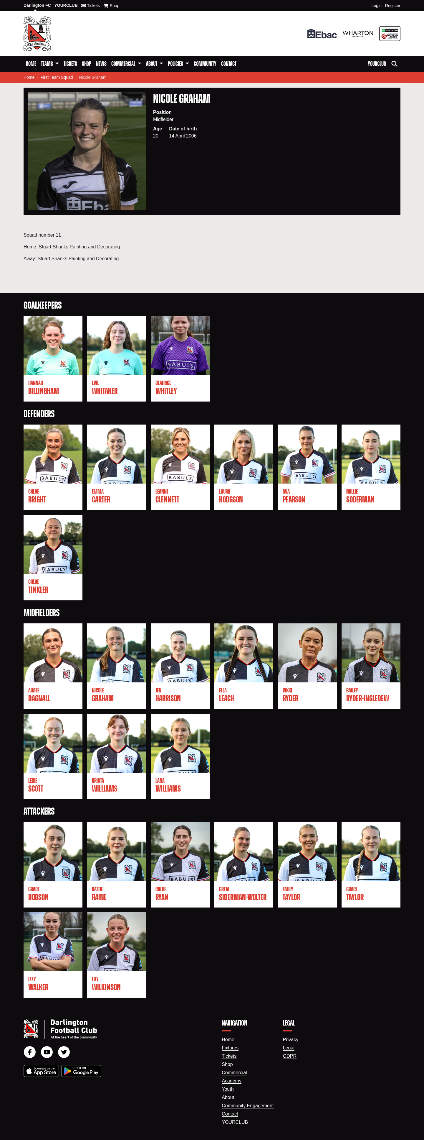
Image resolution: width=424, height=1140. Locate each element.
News (101, 64)
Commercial (234, 1072)
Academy (231, 1080)
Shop (86, 64)
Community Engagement (248, 1105)
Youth (227, 1089)
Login (377, 5)
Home (31, 64)
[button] (50, 64)
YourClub (377, 64)
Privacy (290, 1039)
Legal (288, 1047)
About (228, 1097)
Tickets (70, 64)
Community (205, 64)
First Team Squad (57, 77)
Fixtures (230, 1047)
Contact (228, 64)
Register (392, 5)
